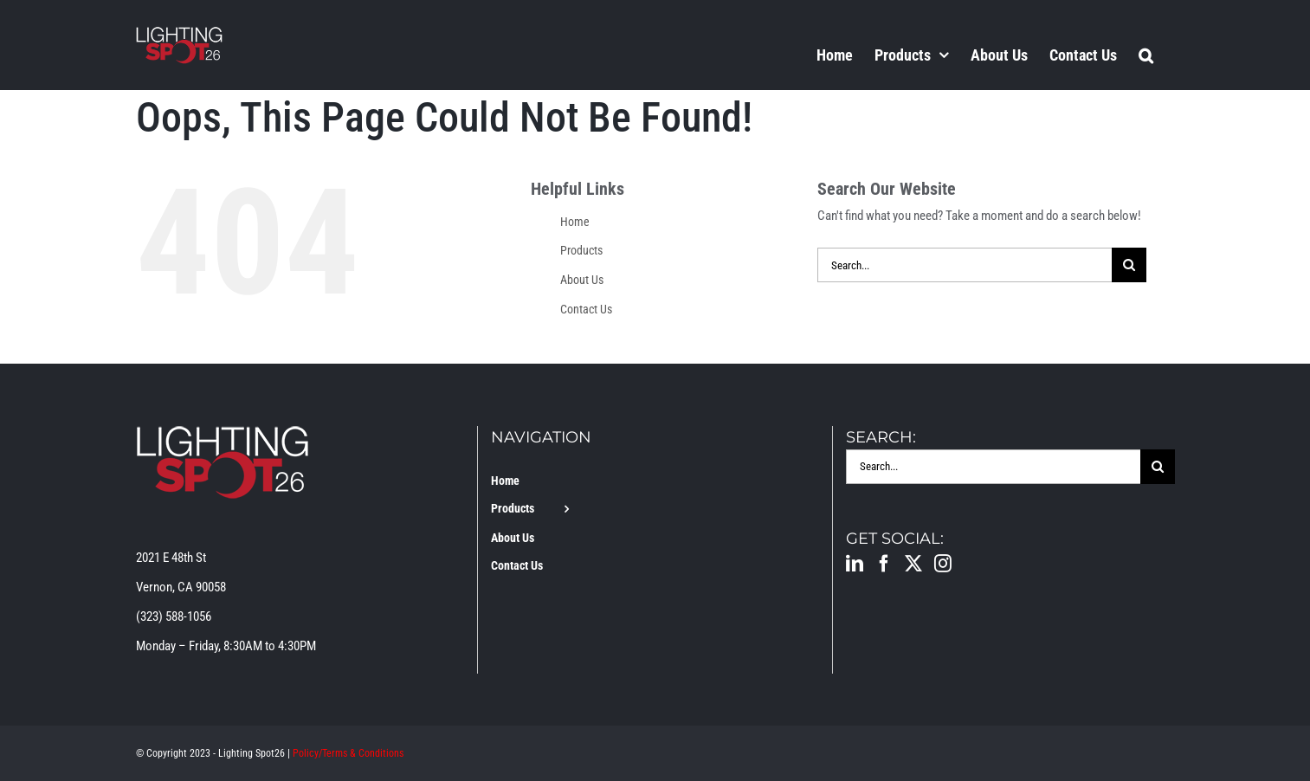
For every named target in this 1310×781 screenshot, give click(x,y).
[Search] (1129, 265)
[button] (1146, 54)
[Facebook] (884, 563)
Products (581, 250)
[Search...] (964, 265)
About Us (581, 280)
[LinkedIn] (854, 563)
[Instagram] (943, 563)
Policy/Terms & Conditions (348, 753)
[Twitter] (913, 563)
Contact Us (586, 309)
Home (575, 222)
